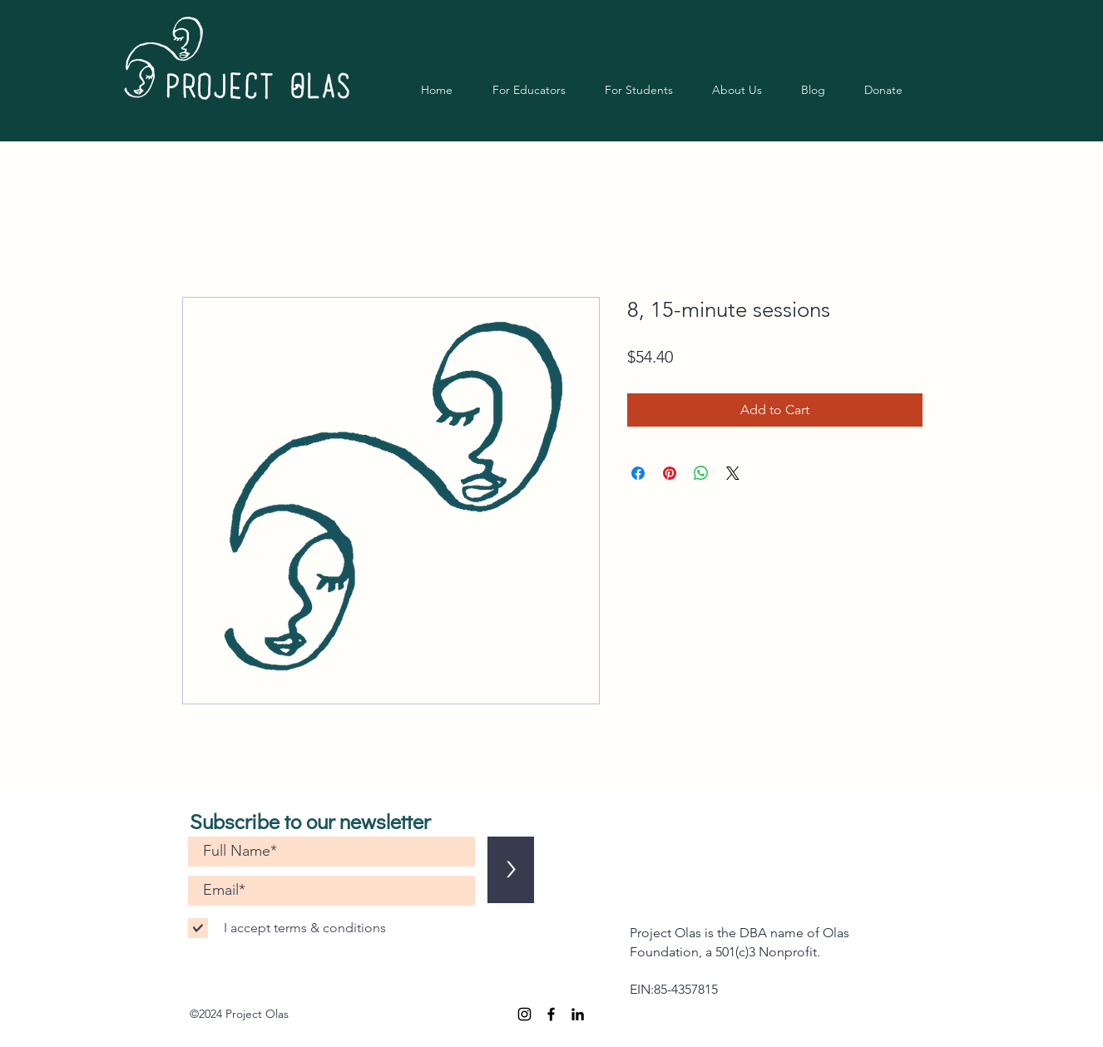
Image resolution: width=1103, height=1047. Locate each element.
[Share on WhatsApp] (701, 473)
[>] (510, 870)
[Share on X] (733, 473)
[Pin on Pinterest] (670, 473)
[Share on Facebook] (638, 473)
